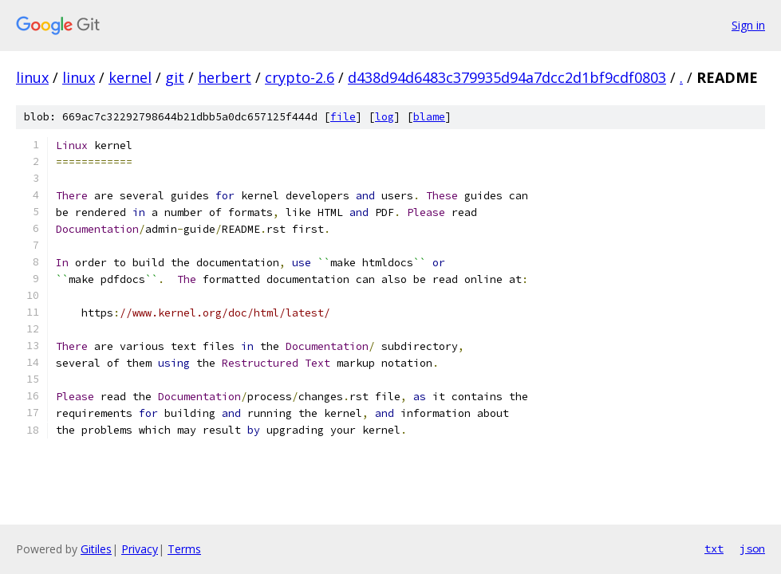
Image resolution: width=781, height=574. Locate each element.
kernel (130, 77)
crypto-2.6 (299, 77)
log (384, 117)
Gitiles (96, 548)
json (752, 548)
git (174, 77)
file (343, 117)
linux (32, 77)
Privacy (139, 548)
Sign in (748, 25)
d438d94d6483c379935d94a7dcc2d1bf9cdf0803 (507, 77)
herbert (224, 77)
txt (714, 548)
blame (429, 117)
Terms (184, 548)
